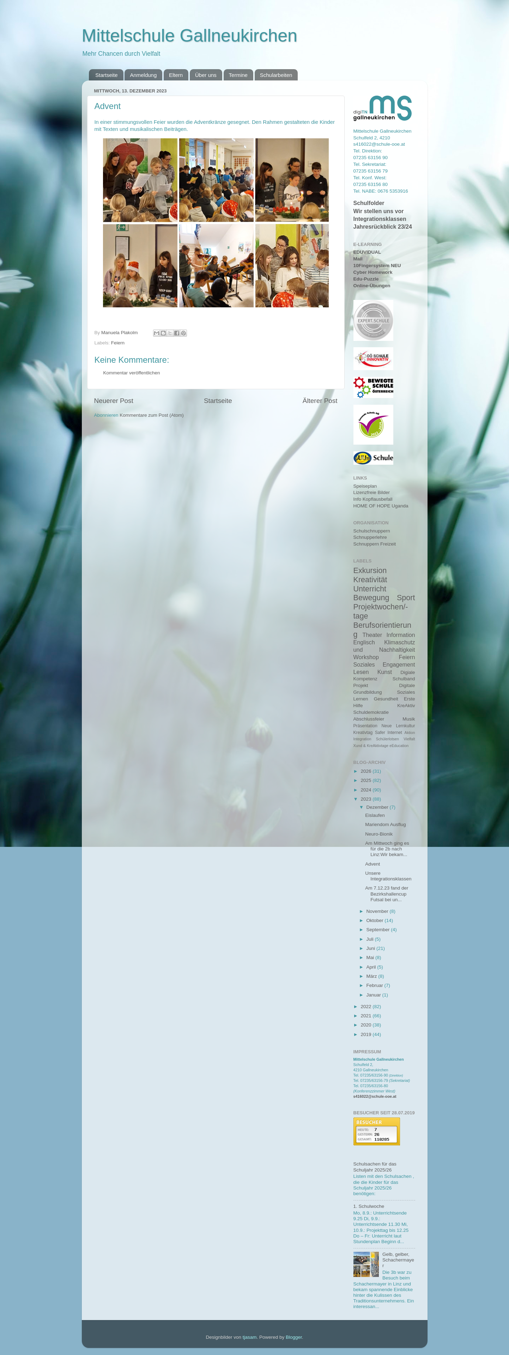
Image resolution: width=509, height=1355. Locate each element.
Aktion (410, 732)
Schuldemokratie (371, 712)
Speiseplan (365, 486)
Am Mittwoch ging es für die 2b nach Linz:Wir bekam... (387, 849)
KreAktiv (406, 705)
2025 (366, 780)
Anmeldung (143, 75)
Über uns (206, 75)
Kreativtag (363, 732)
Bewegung (371, 597)
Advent (372, 864)
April (371, 967)
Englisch (364, 642)
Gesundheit (386, 698)
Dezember (378, 807)
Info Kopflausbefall (373, 499)
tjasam (250, 1337)
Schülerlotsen (387, 739)
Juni (371, 948)
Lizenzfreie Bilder (371, 492)
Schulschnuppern (371, 531)
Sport (406, 597)
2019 (366, 1034)
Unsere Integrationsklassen (388, 876)
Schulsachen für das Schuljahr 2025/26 (374, 1166)
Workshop (366, 657)
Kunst (384, 672)
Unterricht (370, 588)
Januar (374, 995)
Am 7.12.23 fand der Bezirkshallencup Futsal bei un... (386, 893)
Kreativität (370, 579)
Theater (372, 635)
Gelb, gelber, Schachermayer (398, 1260)
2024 (366, 790)
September (378, 929)
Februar (375, 985)
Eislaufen (375, 815)
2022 (366, 1006)
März (372, 976)
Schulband (404, 678)
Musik (408, 719)
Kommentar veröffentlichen (131, 372)
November (378, 911)
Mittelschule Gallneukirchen (189, 36)
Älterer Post (320, 400)
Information (401, 635)
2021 (366, 1015)
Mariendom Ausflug (385, 824)
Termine (238, 75)
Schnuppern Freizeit (374, 544)
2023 (366, 799)
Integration (362, 739)
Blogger (294, 1337)
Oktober (375, 920)
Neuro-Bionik (379, 834)
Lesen (361, 672)
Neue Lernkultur (398, 725)
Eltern (176, 75)
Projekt (360, 685)
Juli (370, 939)
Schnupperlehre (370, 537)
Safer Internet (388, 732)
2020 (366, 1025)
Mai (371, 957)
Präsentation (365, 725)
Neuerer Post (113, 400)
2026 (366, 771)
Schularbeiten (276, 75)
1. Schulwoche (368, 1206)
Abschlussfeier (368, 719)
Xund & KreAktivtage (371, 745)
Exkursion (370, 570)
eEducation (398, 745)
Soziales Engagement (384, 664)
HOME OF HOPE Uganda (380, 505)
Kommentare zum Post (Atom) (152, 415)
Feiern (118, 342)
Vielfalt (409, 739)
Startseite (106, 75)
